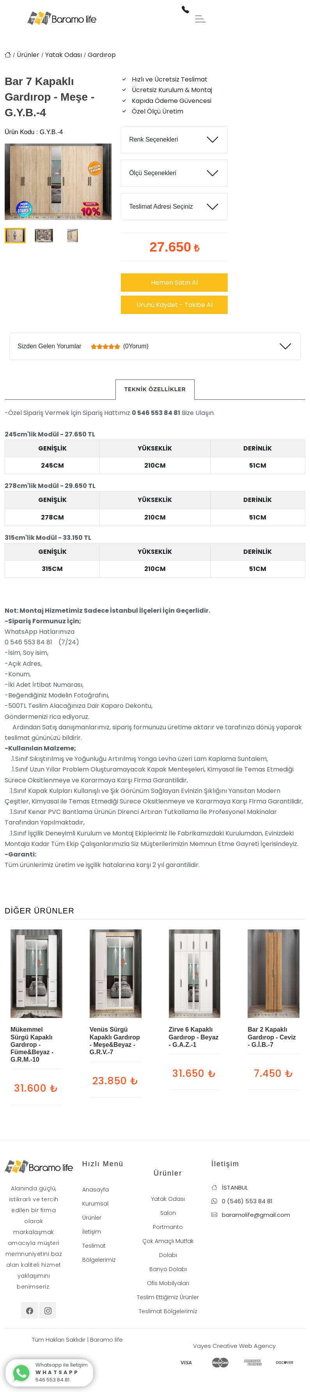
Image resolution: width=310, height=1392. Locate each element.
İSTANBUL (229, 1187)
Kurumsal (95, 1204)
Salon (168, 1213)
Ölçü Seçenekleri (152, 173)
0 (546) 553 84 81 (242, 1201)
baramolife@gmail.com (250, 1215)
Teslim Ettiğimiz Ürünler (168, 1297)
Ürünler (28, 54)
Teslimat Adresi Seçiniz (161, 206)
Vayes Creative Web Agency (234, 1346)
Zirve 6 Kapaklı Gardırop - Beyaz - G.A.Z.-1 (194, 1037)
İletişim (91, 1232)
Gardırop (102, 54)
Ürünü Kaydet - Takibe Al (174, 304)
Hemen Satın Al (174, 282)
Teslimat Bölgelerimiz (168, 1311)
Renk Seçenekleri (153, 139)
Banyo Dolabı (168, 1269)
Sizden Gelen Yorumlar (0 (83, 346)
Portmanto (168, 1227)
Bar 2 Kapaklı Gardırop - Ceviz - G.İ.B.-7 (272, 1037)
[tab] (155, 389)
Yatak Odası (63, 54)
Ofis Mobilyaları (168, 1283)
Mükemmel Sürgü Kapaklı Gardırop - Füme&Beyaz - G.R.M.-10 (32, 1044)
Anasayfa (95, 1189)
